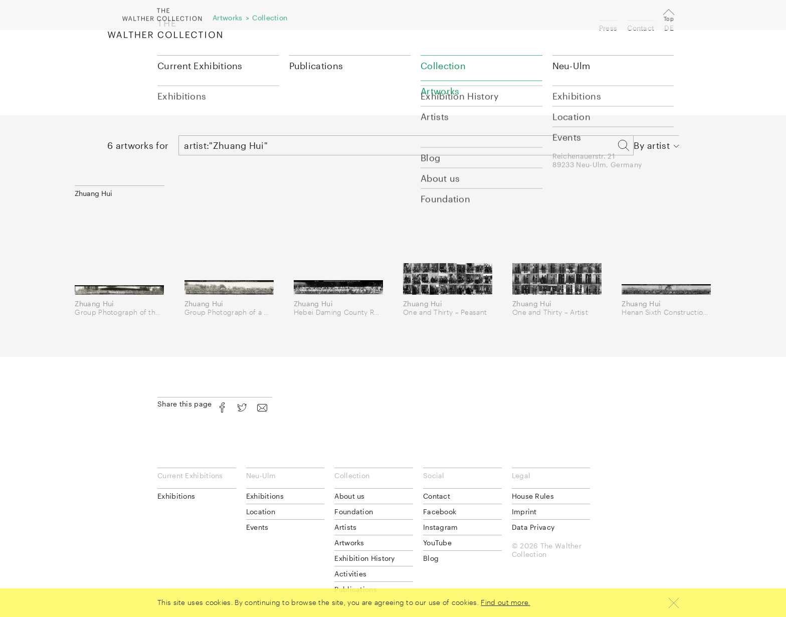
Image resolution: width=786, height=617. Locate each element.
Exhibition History (364, 558)
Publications (316, 65)
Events (257, 527)
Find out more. (505, 602)
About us (349, 496)
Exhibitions (176, 496)
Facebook (439, 511)
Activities (350, 573)
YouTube (437, 542)
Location (260, 511)
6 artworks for (137, 145)
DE (669, 28)
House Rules (533, 496)
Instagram (440, 527)
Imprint (524, 511)
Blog (431, 558)
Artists (345, 527)
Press (608, 28)
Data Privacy (533, 527)
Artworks (349, 542)
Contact (640, 28)
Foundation (353, 511)
